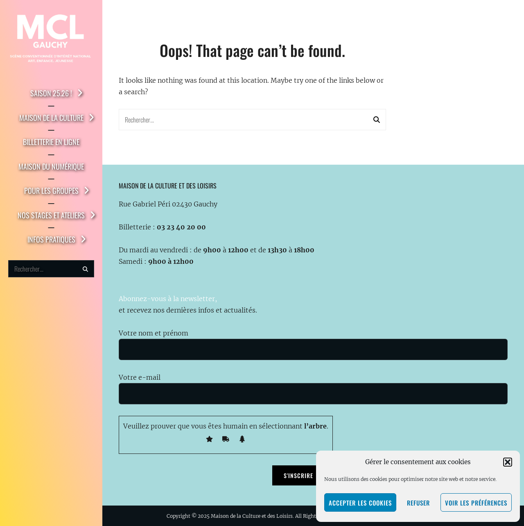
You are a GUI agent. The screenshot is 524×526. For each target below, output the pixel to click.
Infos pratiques (51, 239)
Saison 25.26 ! (51, 93)
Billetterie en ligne (51, 141)
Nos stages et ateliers (51, 215)
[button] (508, 462)
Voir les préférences (476, 502)
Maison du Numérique (51, 166)
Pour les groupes (51, 190)
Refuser (418, 502)
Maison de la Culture (51, 117)
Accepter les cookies (360, 502)
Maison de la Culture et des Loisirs (252, 516)
